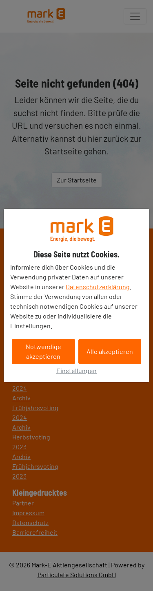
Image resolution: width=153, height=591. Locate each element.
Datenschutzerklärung (98, 286)
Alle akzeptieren (109, 351)
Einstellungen (76, 370)
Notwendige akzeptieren (43, 351)
